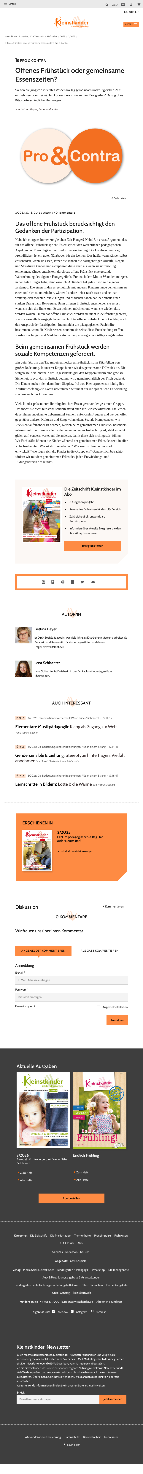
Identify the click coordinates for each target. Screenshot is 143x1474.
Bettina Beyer (29, 109)
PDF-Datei (44, 582)
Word (53, 582)
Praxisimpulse (102, 1235)
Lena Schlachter (48, 109)
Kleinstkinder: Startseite (16, 36)
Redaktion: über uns (77, 1252)
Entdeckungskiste (117, 1285)
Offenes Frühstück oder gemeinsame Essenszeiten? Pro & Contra (36, 43)
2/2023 (72, 36)
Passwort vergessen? (25, 1006)
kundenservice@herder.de (77, 1302)
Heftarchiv (52, 36)
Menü (12, 4)
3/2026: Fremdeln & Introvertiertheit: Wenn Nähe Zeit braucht (63, 718)
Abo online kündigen (109, 1302)
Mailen (93, 582)
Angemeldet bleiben (115, 1007)
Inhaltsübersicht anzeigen (77, 851)
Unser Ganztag (61, 1293)
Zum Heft (26, 1173)
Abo (80, 1243)
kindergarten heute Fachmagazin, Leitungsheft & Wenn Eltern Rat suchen (59, 1285)
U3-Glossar (67, 1243)
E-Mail (20, 973)
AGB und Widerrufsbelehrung (43, 1437)
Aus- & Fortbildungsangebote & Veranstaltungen (71, 1277)
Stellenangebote (118, 1270)
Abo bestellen (71, 1198)
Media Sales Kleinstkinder (38, 1270)
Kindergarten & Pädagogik (72, 1270)
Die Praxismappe (60, 1235)
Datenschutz (72, 1437)
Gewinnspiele (78, 1261)
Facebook (62, 1312)
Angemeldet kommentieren (43, 951)
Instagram (81, 1312)
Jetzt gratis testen (92, 546)
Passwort (21, 990)
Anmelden (117, 1020)
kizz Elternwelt (82, 1293)
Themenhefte (82, 1235)
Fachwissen (121, 1235)
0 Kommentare (65, 212)
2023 (63, 36)
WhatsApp (98, 1270)
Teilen (73, 582)
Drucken (63, 582)
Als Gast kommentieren (99, 951)
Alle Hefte (26, 1180)
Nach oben (73, 1445)
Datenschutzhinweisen (91, 1385)
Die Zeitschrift (37, 36)
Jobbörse (130, 11)
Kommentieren (114, 907)
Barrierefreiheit (92, 1437)
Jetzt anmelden (113, 1399)
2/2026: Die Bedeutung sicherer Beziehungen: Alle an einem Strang (67, 747)
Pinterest (100, 1312)
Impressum (111, 1437)
